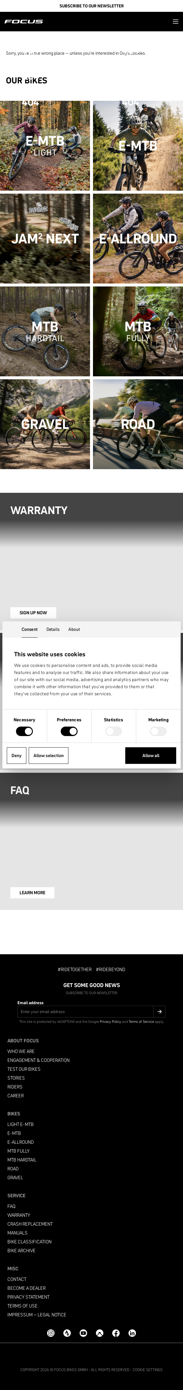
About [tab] (74, 629)
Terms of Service (141, 1021)
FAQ (11, 1206)
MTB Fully (18, 1151)
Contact (16, 1279)
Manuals (17, 1233)
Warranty (18, 1215)
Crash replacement (30, 1224)
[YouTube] (83, 1333)
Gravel (15, 1177)
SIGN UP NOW (33, 613)
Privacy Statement (28, 1297)
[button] (176, 21)
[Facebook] (116, 1333)
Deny (17, 755)
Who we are (21, 1051)
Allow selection (48, 755)
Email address (30, 1003)
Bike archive (21, 1251)
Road (13, 1169)
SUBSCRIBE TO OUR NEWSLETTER (92, 6)
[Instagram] (50, 1333)
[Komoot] (99, 1333)
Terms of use (22, 1306)
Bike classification (29, 1242)
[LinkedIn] (132, 1333)
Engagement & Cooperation (38, 1060)
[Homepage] (23, 21)
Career (15, 1096)
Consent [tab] (30, 629)
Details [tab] (53, 629)
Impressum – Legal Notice (36, 1315)
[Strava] (67, 1333)
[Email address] (91, 1012)
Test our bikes (24, 1069)
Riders (15, 1087)
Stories (16, 1078)
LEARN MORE (32, 893)
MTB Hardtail (21, 1160)
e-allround (20, 1142)
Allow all (150, 755)
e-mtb (14, 1133)
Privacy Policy (110, 1021)
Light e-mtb (20, 1124)
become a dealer (26, 1288)
